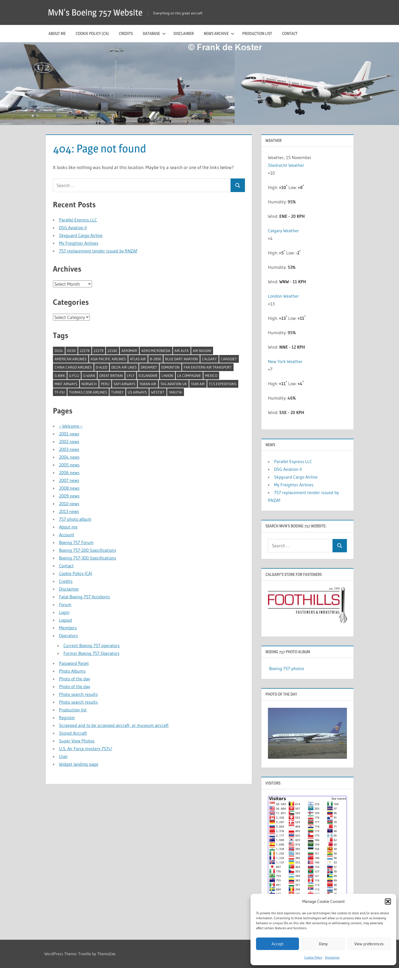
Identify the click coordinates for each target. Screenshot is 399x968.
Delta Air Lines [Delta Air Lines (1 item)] (124, 367)
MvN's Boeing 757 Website (95, 12)
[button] (388, 901)
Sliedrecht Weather (286, 165)
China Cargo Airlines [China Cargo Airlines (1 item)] (73, 367)
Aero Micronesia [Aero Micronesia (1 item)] (155, 350)
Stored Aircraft (73, 733)
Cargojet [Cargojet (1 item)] (229, 359)
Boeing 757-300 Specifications (87, 558)
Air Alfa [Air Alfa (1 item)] (182, 350)
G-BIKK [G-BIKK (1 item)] (60, 375)
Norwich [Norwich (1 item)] (89, 384)
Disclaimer (332, 957)
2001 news (69, 433)
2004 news (69, 457)
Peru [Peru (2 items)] (105, 384)
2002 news (69, 441)
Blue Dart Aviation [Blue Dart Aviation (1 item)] (181, 359)
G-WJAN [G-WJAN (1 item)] (89, 375)
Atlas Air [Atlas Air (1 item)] (138, 359)
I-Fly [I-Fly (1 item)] (130, 375)
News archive (219, 33)
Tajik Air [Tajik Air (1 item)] (198, 384)
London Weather (283, 296)
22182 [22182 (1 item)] (112, 350)
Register (67, 717)
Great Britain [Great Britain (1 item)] (111, 375)
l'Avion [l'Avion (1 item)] (167, 375)
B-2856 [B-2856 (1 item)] (155, 359)
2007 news (69, 480)
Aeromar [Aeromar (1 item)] (129, 350)
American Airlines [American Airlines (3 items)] (70, 359)
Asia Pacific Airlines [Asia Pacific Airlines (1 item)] (108, 359)
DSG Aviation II (73, 227)
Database (154, 33)
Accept (277, 943)
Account (66, 534)
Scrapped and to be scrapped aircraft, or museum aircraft (114, 725)
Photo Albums (72, 671)
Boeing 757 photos (286, 668)
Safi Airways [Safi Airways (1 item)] (124, 384)
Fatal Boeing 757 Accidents (84, 596)
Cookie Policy (313, 957)
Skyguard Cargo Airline (81, 235)
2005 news (69, 465)
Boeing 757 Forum (76, 542)
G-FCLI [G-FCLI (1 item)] (74, 375)
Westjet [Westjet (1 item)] (158, 392)
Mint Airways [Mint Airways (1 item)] (66, 384)
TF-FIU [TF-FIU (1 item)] (60, 392)
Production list (257, 33)
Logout (65, 620)
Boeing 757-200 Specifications (87, 550)
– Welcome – (71, 426)
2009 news (69, 496)
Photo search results (78, 694)
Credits (126, 33)
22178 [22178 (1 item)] (84, 350)
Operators (68, 635)
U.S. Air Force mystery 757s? (85, 748)
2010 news (69, 503)
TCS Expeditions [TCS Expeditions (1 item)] (222, 384)
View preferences (369, 943)
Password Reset (74, 663)
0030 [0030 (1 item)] (71, 350)
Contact (290, 33)
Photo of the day (74, 678)
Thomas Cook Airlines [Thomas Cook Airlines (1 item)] (88, 392)
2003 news (69, 449)
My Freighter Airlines (78, 243)
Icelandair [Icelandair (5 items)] (148, 375)
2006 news (69, 472)
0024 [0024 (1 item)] (59, 350)
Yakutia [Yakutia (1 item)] (175, 392)
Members (68, 627)
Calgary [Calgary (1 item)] (209, 359)
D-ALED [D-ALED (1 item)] (101, 367)
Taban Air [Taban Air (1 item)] (147, 384)
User (63, 756)
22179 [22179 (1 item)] (98, 350)
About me (57, 33)
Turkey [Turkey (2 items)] (117, 392)
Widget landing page (78, 764)
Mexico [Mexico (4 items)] (211, 375)
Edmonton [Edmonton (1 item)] (170, 367)
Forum (65, 604)
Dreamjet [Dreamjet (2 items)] (149, 367)
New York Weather (285, 361)
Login (64, 612)
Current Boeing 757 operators (91, 645)
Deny (323, 943)
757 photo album (75, 519)
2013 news (69, 511)
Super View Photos (76, 741)
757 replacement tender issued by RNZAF (98, 251)
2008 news (69, 488)
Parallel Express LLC (78, 220)
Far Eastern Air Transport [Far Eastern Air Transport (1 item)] (208, 367)
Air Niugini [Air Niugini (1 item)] (202, 350)
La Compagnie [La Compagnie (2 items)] (189, 375)
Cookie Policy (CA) (92, 33)
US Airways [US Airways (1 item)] (137, 392)
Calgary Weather (283, 230)
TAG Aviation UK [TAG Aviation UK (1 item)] (173, 384)
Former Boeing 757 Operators (91, 653)
